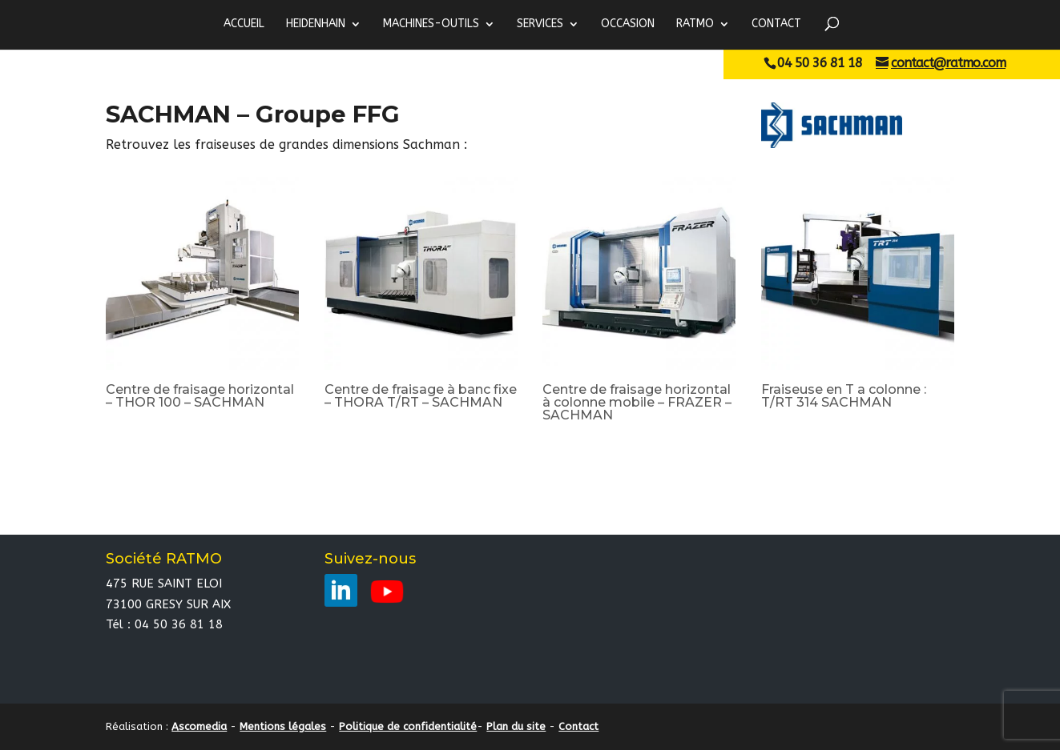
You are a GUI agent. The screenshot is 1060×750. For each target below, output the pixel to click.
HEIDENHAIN (315, 24)
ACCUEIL (244, 24)
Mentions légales (283, 726)
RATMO (695, 24)
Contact (776, 24)
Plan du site (516, 726)
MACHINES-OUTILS (431, 24)
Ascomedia (199, 726)
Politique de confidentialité (408, 726)
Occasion (628, 24)
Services (540, 24)
